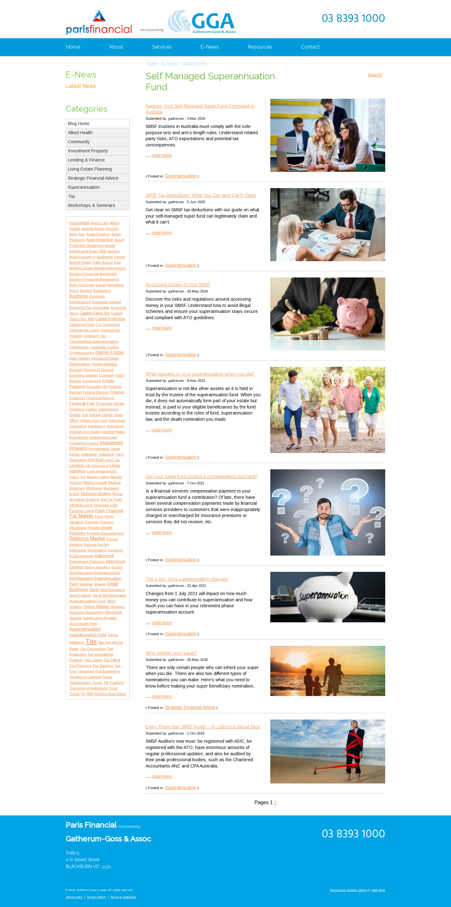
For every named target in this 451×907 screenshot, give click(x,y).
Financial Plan (82, 403)
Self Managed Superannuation (94, 573)
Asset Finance (98, 234)
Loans (74, 477)
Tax (71, 196)
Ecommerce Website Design (348, 890)
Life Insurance (96, 465)
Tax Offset (112, 660)
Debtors (84, 358)
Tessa (107, 677)
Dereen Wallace (104, 364)
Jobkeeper (89, 454)
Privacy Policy (96, 897)
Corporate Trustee (104, 347)
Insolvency (97, 426)
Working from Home (110, 694)
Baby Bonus (103, 262)
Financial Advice (100, 398)
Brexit (74, 291)
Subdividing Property (100, 618)
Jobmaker (106, 454)
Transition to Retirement (88, 688)
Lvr (83, 477)
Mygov (117, 494)
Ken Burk (95, 460)
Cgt (98, 324)
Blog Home (79, 123)
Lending (76, 465)
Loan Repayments (102, 471)
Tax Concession (93, 649)
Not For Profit (111, 499)
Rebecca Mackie (87, 538)
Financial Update (110, 403)
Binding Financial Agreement (93, 274)
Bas (117, 262)
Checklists (111, 324)
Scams (116, 567)
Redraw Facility (96, 544)
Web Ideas (378, 890)
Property (77, 533)
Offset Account (80, 505)
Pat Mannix (81, 516)
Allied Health (80, 132)
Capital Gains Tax (95, 313)
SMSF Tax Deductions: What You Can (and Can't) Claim (201, 195)
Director (75, 370)
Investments (99, 448)
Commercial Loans (84, 330)
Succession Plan (83, 623)
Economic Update (83, 375)
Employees (92, 381)
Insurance (115, 426)
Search (375, 74)
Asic (81, 234)
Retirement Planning (87, 561)
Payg (99, 516)
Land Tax (112, 460)
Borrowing (115, 285)
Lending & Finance (86, 159)
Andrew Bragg (93, 228)
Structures (113, 612)
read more (162, 155)
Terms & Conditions (123, 897)
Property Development (105, 533)
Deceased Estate (105, 358)
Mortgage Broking (96, 494)
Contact (310, 47)
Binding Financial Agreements (94, 279)
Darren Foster (110, 352)
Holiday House (101, 415)
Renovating (97, 550)
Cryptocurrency (81, 353)
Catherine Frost (81, 324)
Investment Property (88, 150)
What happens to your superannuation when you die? (200, 374)
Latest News (81, 86)
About (116, 47)
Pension (92, 522)
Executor (94, 386)
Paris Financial (109, 510)
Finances (77, 398)
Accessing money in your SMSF (178, 284)
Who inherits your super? (171, 653)
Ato (102, 250)
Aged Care (100, 223)
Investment (78, 437)
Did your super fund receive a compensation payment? (201, 476)
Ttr (83, 694)
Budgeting (102, 291)
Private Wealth (100, 527)
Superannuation (84, 187)
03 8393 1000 (353, 19)
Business (78, 295)
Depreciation (79, 364)
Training (117, 682)
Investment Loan (103, 437)
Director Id (91, 370)
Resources (260, 47)
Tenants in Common (85, 677)
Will (89, 694)
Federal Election (96, 392)
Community (79, 141)
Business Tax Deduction (89, 307)
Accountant (79, 222)
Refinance (77, 550)
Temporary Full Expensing (99, 671)
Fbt (104, 386)
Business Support (106, 302)
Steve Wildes (96, 606)
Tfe (106, 682)
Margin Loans (98, 477)
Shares (100, 584)
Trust (113, 688)
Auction (113, 251)
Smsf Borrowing (112, 590)
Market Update (95, 482)
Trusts (74, 694)
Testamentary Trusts (85, 682)
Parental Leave (81, 511)
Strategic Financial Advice (93, 178)
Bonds (101, 285)
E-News (209, 47)
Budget (86, 291)
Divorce (107, 370)
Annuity (112, 228)
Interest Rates (113, 432)
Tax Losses (93, 660)
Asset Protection (99, 240)
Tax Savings (103, 665)
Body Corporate (81, 285)
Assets (110, 245)
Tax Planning (80, 665)
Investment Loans (83, 443)
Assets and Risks (83, 251)
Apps (73, 234)
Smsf (94, 589)
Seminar (86, 584)
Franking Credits (83, 409)
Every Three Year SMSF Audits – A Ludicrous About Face (203, 726)
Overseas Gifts (105, 505)
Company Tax (95, 336)
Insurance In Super (84, 432)
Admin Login (74, 897)
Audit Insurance (82, 257)
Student (75, 618)
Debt (73, 358)
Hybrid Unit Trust (93, 420)
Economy (107, 375)
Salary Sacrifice (97, 567)
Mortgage (94, 488)
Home (73, 47)
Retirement (104, 556)
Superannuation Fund (87, 635)
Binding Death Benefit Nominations (97, 268)
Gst (85, 415)
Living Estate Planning (90, 168)
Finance (117, 392)
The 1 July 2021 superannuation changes (187, 579)
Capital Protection (110, 319)
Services (162, 47)
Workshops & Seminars (91, 205)
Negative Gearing (84, 499)
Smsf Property (80, 595)
